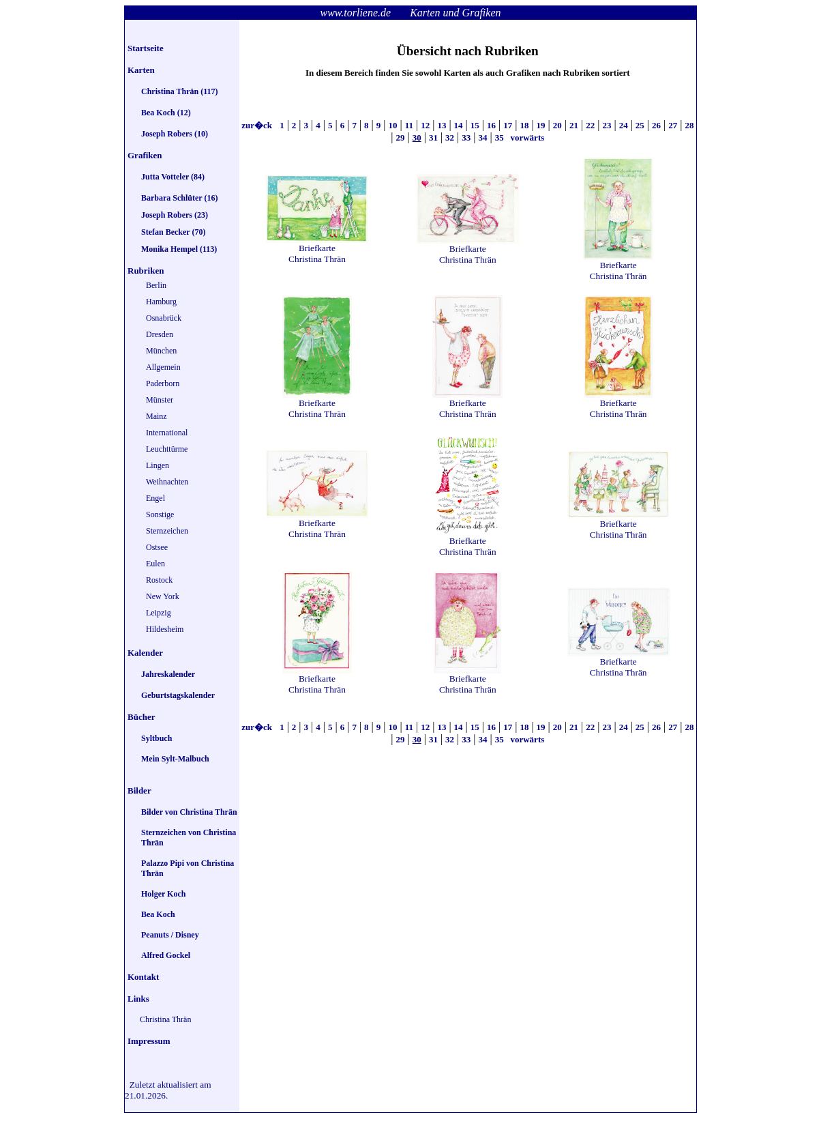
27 (672, 125)
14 (458, 125)
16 (491, 125)
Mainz (156, 416)
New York (162, 596)
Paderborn (162, 383)
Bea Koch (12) (166, 112)
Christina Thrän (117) (179, 91)
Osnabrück (163, 318)
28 (689, 125)
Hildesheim (164, 629)
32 (449, 137)
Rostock (159, 580)
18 (524, 125)
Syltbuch (156, 738)
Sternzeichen (167, 531)
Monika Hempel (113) (179, 249)
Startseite (146, 48)
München (161, 350)
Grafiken (145, 155)
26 (656, 125)
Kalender (145, 653)
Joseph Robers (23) (174, 215)
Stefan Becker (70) (173, 232)
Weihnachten (167, 482)
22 (590, 125)
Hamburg (161, 301)
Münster (159, 400)
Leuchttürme (167, 449)
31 (433, 137)
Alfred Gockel (165, 955)
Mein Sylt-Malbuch (175, 759)
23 (606, 125)
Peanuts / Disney (170, 935)
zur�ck (257, 125)
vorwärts (526, 137)
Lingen (157, 465)
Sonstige (160, 514)
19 (541, 125)
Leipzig (158, 613)
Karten (141, 70)
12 (425, 125)
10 (392, 125)
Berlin (156, 285)
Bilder (139, 790)
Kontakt (143, 977)
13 (441, 125)
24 (623, 125)
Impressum (149, 1041)
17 (507, 125)
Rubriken (146, 270)
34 (483, 137)
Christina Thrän (165, 1019)
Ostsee (157, 547)
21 (573, 125)
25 (640, 125)
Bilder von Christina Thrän (189, 812)
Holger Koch (163, 894)
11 (409, 125)
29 (399, 137)
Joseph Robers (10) (174, 134)
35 (499, 137)
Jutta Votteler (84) (173, 177)
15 (475, 125)
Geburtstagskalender (178, 695)
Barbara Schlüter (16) (179, 198)
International (167, 432)
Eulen (155, 563)
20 (557, 125)
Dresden (159, 334)
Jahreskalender (168, 674)
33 (466, 137)
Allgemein (163, 367)
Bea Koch (158, 914)
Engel (155, 498)
